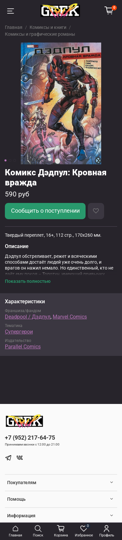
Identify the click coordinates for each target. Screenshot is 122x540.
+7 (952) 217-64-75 (30, 437)
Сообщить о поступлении (45, 210)
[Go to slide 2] (10, 160)
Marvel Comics (70, 317)
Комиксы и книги (48, 27)
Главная (13, 27)
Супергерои (19, 332)
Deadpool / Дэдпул (27, 317)
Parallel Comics (23, 347)
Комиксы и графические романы (40, 34)
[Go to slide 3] (14, 160)
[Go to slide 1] (5, 160)
